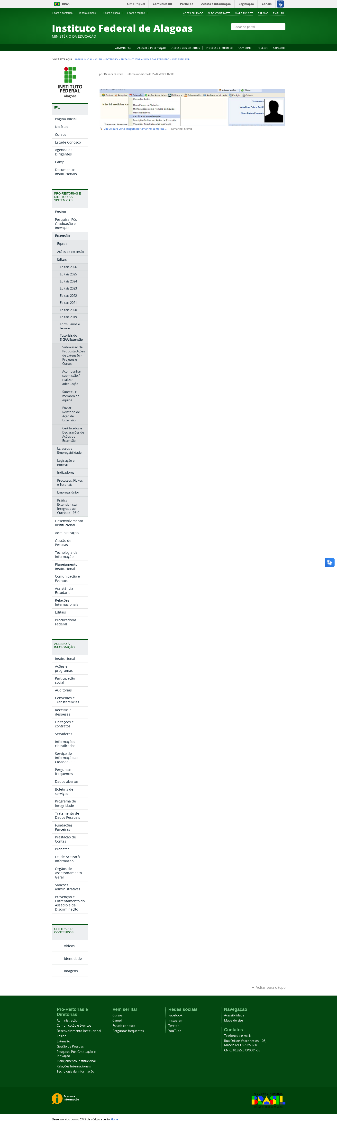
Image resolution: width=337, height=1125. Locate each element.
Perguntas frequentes (128, 1031)
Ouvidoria (245, 48)
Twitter (276, 36)
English (278, 13)
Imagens (71, 971)
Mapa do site (244, 13)
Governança (123, 48)
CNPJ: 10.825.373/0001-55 (242, 1050)
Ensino (61, 1036)
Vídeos (69, 946)
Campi (117, 1020)
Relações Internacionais (74, 1066)
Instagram (270, 36)
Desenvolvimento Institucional (79, 1031)
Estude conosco (123, 1026)
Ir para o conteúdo (64, 12)
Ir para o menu (89, 12)
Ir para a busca (113, 12)
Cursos (117, 1015)
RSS (283, 36)
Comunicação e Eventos (74, 1025)
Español (264, 13)
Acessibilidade (193, 13)
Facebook (258, 36)
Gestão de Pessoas (70, 1046)
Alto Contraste (219, 13)
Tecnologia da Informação (75, 1071)
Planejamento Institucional (76, 1061)
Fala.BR (262, 48)
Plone (114, 1119)
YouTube (264, 36)
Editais (125, 59)
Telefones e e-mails (237, 1036)
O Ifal (98, 59)
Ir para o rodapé (138, 12)
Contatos (279, 48)
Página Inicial (83, 59)
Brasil (67, 4)
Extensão (111, 59)
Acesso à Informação (151, 48)
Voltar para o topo (270, 987)
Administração (67, 1020)
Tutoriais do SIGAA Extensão (150, 59)
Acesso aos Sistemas (186, 48)
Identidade (73, 958)
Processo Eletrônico (219, 48)
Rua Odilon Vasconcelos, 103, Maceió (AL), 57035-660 (245, 1043)
